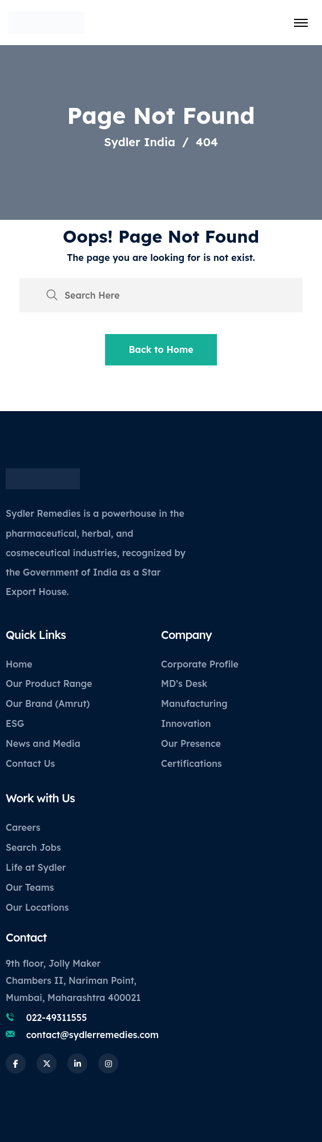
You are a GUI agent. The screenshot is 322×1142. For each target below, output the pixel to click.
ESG (15, 723)
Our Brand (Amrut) (48, 703)
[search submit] (52, 295)
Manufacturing (194, 703)
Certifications (191, 763)
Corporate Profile (200, 664)
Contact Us (30, 763)
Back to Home (160, 349)
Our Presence (191, 743)
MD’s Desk (184, 683)
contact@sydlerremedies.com (92, 1034)
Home (19, 664)
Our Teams (30, 887)
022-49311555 (56, 1017)
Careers (23, 827)
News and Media (43, 743)
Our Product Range (49, 683)
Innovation (186, 723)
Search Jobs (33, 847)
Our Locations (37, 907)
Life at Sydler (36, 867)
